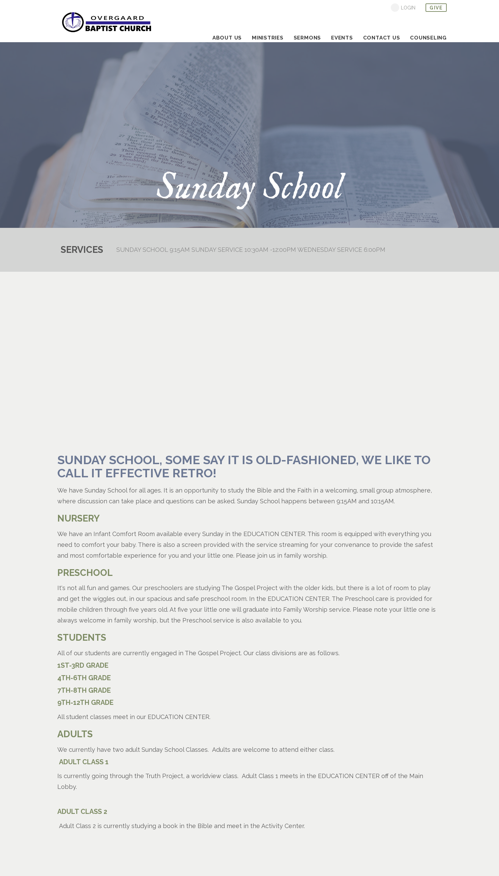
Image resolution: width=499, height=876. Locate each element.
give (436, 7)
